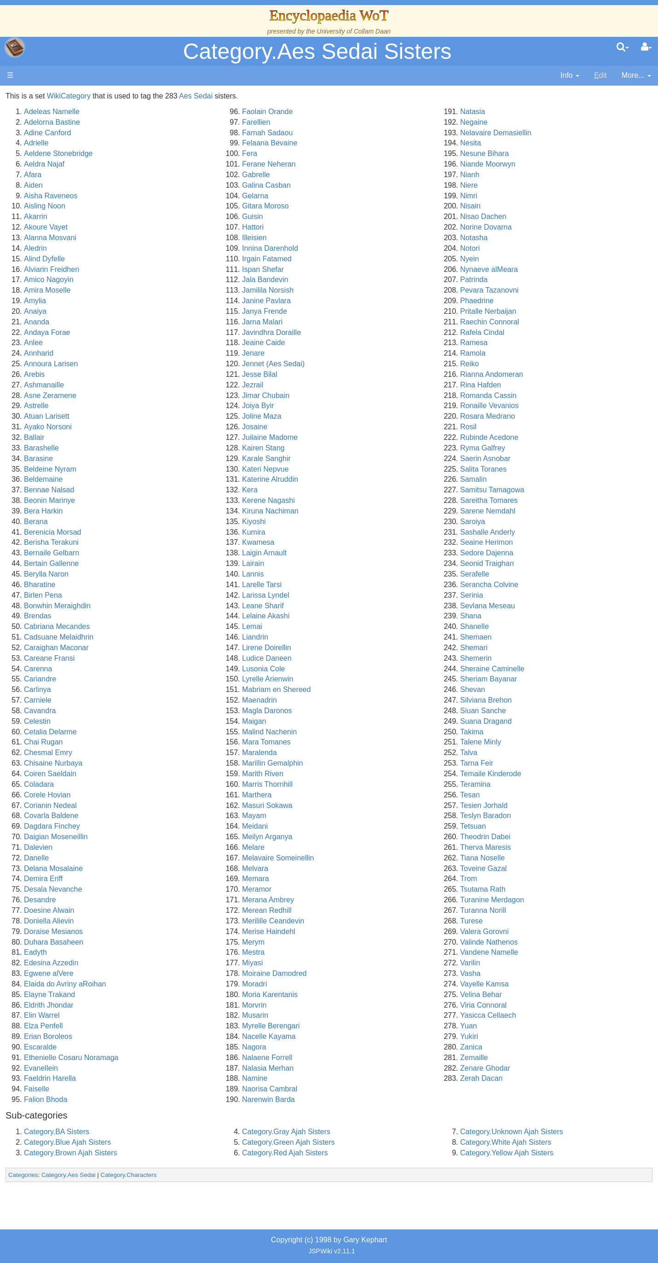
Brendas (180, 616)
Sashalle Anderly (535, 532)
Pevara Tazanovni (537, 290)
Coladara (181, 784)
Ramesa (521, 342)
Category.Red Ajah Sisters (379, 1153)
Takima (519, 732)
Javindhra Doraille (366, 332)
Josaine (349, 427)
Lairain (348, 563)
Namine (349, 1078)
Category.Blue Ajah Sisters (210, 1142)
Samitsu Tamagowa (539, 490)
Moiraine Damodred (369, 973)
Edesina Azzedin (194, 963)
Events (55, 206)
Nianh (517, 175)
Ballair (177, 437)
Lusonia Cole (358, 669)
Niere (516, 185)
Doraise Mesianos (196, 931)
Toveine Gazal (531, 868)
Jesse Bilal (354, 374)
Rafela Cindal (530, 332)
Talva (516, 752)
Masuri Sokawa (362, 805)
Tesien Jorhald (531, 805)
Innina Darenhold (365, 248)
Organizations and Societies (89, 290)
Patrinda (521, 279)
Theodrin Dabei (533, 837)
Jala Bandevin (360, 279)
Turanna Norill (531, 910)
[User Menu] (646, 47)
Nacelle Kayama (364, 1036)
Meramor (351, 889)
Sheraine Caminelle (540, 669)
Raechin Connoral (537, 322)
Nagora (349, 1047)
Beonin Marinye (192, 500)
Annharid (181, 353)
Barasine (181, 458)
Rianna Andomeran (539, 374)
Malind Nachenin (364, 732)
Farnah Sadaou (362, 133)
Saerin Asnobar (533, 458)
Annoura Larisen (193, 364)
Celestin (180, 721)
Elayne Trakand (192, 994)
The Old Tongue (70, 248)
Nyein (517, 259)
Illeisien (349, 238)
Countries (77, 238)
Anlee (176, 342)
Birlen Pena (186, 595)
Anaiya (178, 311)
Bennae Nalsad (192, 490)
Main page (42, 96)
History (55, 185)
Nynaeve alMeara (536, 269)
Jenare (348, 353)
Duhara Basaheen (196, 942)
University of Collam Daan (354, 31)
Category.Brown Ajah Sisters (213, 1153)
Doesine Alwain (192, 910)
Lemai (347, 626)
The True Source (71, 175)
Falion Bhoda (188, 1099)
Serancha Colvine (537, 584)
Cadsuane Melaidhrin (201, 637)
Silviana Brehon (533, 700)
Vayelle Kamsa (532, 984)
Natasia (520, 111)
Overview (77, 227)
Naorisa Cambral (364, 1089)
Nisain (518, 206)
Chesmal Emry (191, 752)
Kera (344, 490)
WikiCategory (211, 96)
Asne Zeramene (193, 395)
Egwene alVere (191, 973)
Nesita (518, 143)
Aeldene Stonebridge (201, 153)
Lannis (347, 574)
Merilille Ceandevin (368, 921)
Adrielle (179, 143)
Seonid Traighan (534, 563)
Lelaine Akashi (360, 616)
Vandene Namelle (537, 952)
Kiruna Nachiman (365, 511)
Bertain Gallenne (194, 563)
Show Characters (72, 279)
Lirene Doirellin (361, 648)
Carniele (180, 700)
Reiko (517, 364)
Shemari (521, 648)
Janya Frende (359, 311)
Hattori (347, 227)
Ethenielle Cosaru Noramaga (214, 1057)
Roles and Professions (80, 301)
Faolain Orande (362, 111)
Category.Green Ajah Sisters (383, 1142)
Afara (175, 175)
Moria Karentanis (364, 994)
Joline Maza (356, 416)
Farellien (351, 122)
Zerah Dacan (529, 1078)
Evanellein (184, 1068)
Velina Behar (528, 994)
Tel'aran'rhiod (65, 364)
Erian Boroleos (191, 1036)
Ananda (179, 322)
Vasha (518, 973)
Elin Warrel (184, 1015)
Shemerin (523, 658)
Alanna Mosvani (193, 238)
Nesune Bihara (532, 153)
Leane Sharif (358, 606)
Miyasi (347, 963)
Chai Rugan (186, 742)
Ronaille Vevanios (537, 405)
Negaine (521, 122)
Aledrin (178, 248)
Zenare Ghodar (533, 1068)
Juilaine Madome (364, 437)
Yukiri (516, 1036)
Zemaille (521, 1057)
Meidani (350, 826)
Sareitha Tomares (536, 500)
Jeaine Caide (358, 342)
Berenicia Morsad (195, 532)
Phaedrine (524, 301)
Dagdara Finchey (195, 826)
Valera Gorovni (532, 931)
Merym (348, 942)
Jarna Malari (357, 322)
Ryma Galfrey (530, 448)
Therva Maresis (533, 847)
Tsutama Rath (530, 889)
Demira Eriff (186, 878)
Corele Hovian (190, 795)
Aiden (176, 185)
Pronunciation (66, 395)
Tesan (517, 795)
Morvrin (349, 1005)
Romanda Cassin (536, 395)
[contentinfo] (570, 76)
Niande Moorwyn (535, 164)
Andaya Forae (190, 332)
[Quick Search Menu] (623, 47)
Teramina (523, 784)
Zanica (519, 1047)
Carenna (181, 669)
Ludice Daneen (362, 658)
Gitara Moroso (360, 206)
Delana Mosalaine (196, 868)
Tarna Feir (524, 763)
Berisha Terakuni (194, 542)
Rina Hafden (528, 385)
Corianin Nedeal (193, 805)
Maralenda (354, 752)
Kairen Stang (358, 448)
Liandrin (350, 637)
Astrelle (179, 405)
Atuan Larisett (189, 416)
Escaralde (183, 1047)
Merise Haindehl (363, 931)
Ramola (520, 353)
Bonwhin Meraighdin (200, 606)
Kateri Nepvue (360, 469)
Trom (516, 878)
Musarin (350, 1015)
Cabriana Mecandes (199, 626)
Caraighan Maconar (199, 648)
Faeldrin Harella (193, 1078)
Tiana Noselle (530, 858)
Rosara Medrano (535, 416)
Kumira (348, 532)
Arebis (177, 374)
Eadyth (178, 952)
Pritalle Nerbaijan (536, 311)
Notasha (521, 238)
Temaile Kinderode (538, 774)
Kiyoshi (349, 521)
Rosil (516, 427)
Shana (518, 616)
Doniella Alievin (192, 921)
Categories (165, 1174)
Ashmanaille (187, 385)
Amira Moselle (190, 290)
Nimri (516, 196)
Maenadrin (354, 700)
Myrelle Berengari (365, 1026)
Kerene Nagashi (363, 500)
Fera (344, 153)
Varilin (517, 963)
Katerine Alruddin (365, 479)
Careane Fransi (192, 658)
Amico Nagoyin (191, 279)
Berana (178, 521)
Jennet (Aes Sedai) (368, 364)
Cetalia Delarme (193, 732)
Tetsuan (520, 826)
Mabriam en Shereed (371, 689)
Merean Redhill (362, 910)
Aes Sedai (338, 96)
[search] (623, 47)
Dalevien (181, 847)
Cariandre (183, 679)
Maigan (349, 721)
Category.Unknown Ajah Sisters (559, 1132)
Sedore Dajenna (534, 553)
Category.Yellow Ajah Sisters (554, 1153)
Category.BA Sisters (199, 1132)
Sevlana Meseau (535, 606)
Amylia (178, 301)
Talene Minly (528, 742)
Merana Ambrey (363, 900)
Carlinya (180, 689)
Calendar (59, 196)
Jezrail (347, 385)
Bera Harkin (186, 511)
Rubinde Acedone (537, 437)
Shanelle (522, 626)
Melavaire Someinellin (373, 858)
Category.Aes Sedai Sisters (317, 51)
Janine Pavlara (361, 301)
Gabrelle (350, 175)
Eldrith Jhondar (191, 1005)
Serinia (519, 595)
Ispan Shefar (358, 269)
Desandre (182, 900)
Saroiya (520, 521)
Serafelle (522, 574)
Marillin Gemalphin (367, 763)
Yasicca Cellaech (536, 1015)
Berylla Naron (189, 574)
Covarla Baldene (194, 815)
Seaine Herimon (534, 542)
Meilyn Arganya (362, 837)
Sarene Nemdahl (535, 511)
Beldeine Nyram (193, 469)
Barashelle (184, 448)
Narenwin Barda (363, 1099)
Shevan (520, 689)
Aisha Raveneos (193, 196)
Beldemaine (186, 479)
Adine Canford (190, 133)
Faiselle (179, 1089)
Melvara (350, 868)
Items (53, 332)
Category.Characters (271, 1174)
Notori (517, 248)
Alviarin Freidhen (194, 269)
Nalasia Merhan (362, 1068)
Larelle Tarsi (356, 584)
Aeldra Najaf (187, 164)
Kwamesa (353, 542)
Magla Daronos (362, 711)
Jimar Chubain (360, 395)
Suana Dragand (533, 721)
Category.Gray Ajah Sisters (381, 1132)
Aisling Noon (187, 206)
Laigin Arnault (359, 553)
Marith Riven (357, 774)
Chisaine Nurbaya (196, 763)
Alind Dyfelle (187, 259)
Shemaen (523, 637)
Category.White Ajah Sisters (553, 1142)
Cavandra (182, 711)
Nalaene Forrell (362, 1057)
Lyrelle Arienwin (362, 679)
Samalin (521, 479)
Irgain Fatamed (362, 259)
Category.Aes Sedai (211, 1174)
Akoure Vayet (188, 227)
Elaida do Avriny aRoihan (208, 984)
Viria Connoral (531, 1005)
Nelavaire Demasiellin (543, 133)
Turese (519, 921)
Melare (348, 847)
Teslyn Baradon (533, 815)
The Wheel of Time (74, 164)
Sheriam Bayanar (536, 679)
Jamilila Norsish (362, 290)
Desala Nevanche (196, 889)
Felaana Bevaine (364, 143)
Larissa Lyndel (360, 595)
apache (15, 47)
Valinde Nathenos (536, 942)
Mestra (348, 952)
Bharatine (182, 584)
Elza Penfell (186, 1026)
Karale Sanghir (361, 458)
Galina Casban (361, 185)
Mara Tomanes (361, 742)
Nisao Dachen (531, 216)
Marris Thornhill (362, 784)
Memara (350, 878)
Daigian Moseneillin (199, 837)
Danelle (179, 858)
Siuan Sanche (531, 711)
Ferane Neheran (364, 164)
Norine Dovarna (533, 227)
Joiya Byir (353, 405)
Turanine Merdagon (539, 900)
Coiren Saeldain (193, 774)
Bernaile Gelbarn (194, 553)
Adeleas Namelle (194, 111)
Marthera (351, 795)
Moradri (349, 984)
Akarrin (178, 216)
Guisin (347, 216)
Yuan (516, 1026)
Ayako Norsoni (190, 427)
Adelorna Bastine (195, 122)
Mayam (349, 815)
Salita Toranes (531, 469)
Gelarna (350, 196)
